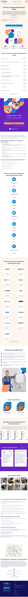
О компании (15, 590)
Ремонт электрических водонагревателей (19, 585)
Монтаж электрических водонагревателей (19, 587)
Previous (1, 408)
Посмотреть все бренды (14, 341)
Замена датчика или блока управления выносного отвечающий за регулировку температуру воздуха (11, 76)
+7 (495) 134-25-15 (17, 1)
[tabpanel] (7, 458)
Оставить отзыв (23, 447)
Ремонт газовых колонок (17, 586)
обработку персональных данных (19, 27)
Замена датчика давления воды (6, 69)
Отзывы (15, 591)
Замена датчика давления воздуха (6, 72)
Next (26, 408)
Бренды (15, 584)
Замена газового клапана (5, 65)
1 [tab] (12, 467)
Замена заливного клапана (5, 90)
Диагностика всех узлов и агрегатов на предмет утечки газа (10, 62)
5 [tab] (15, 467)
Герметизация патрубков (5, 58)
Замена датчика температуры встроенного (8, 83)
